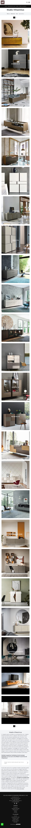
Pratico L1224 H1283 (15, 593)
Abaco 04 (15, 240)
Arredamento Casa (11, 6)
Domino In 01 (15, 64)
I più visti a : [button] (21, 13)
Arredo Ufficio (15, 819)
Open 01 (15, 505)
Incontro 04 (15, 416)
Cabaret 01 (15, 122)
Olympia (15, 622)
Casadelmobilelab (15, 808)
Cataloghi (15, 821)
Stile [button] (17, 13)
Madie (17, 6)
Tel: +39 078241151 (15, 799)
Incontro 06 (15, 446)
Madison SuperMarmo (15, 651)
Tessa (15, 34)
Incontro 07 (15, 475)
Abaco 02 (15, 181)
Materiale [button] (13, 13)
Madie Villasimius (22, 6)
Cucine (15, 815)
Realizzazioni (15, 809)
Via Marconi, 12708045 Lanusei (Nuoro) (15, 798)
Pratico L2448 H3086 (15, 534)
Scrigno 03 (15, 387)
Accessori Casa (15, 818)
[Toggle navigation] (29, 2)
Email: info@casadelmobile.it (15, 800)
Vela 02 (15, 299)
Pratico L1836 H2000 (15, 563)
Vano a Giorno (15, 681)
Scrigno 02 (15, 357)
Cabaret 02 (15, 152)
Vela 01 (15, 269)
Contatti (15, 812)
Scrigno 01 (15, 328)
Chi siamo (15, 807)
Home (6, 6)
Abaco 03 (15, 211)
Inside (15, 710)
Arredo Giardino (15, 820)
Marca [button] (8, 13)
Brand (15, 810)
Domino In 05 (15, 93)
